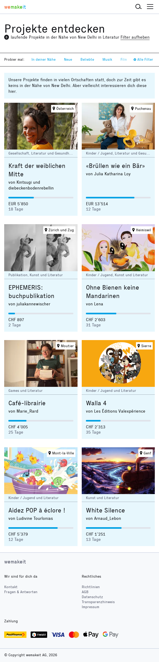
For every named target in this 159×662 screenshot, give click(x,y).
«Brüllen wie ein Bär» (115, 166)
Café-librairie (27, 403)
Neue (68, 59)
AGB (85, 592)
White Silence (105, 510)
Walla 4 (96, 403)
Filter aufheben (135, 37)
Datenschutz (92, 597)
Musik (107, 59)
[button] (138, 7)
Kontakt (11, 587)
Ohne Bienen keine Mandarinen (112, 292)
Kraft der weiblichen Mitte (36, 170)
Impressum (90, 607)
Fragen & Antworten (20, 592)
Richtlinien (91, 587)
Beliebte (87, 59)
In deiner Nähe (43, 59)
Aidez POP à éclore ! (36, 510)
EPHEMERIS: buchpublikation (31, 292)
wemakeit (15, 561)
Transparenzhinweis (98, 602)
